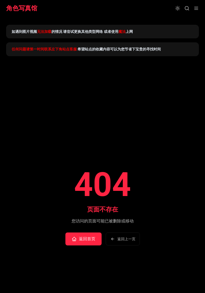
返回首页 (83, 239)
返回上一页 (122, 239)
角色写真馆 (21, 8)
